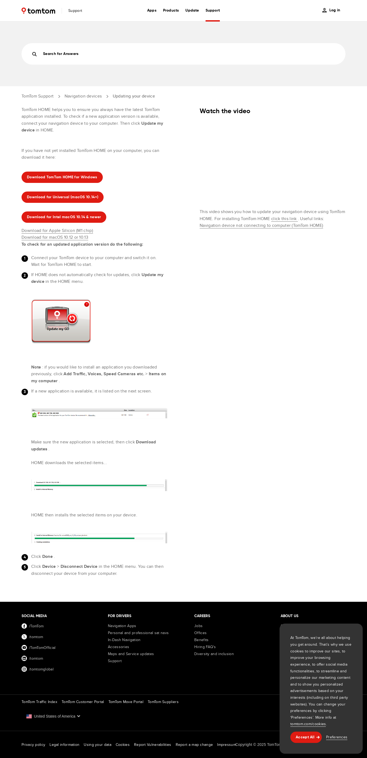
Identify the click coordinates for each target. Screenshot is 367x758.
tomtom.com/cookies (308, 723)
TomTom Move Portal (125, 701)
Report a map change (194, 744)
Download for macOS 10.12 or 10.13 (55, 237)
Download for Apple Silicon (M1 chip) (57, 230)
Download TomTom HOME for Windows (62, 177)
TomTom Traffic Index (39, 701)
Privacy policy (33, 744)
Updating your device (134, 96)
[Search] (183, 54)
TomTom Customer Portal (83, 701)
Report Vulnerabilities (152, 744)
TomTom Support (38, 96)
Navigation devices (83, 96)
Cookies (123, 744)
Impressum (226, 744)
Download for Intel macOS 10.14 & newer (64, 217)
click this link (284, 218)
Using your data (97, 744)
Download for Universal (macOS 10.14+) (62, 197)
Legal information (64, 744)
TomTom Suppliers (163, 701)
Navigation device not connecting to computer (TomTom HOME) (261, 225)
